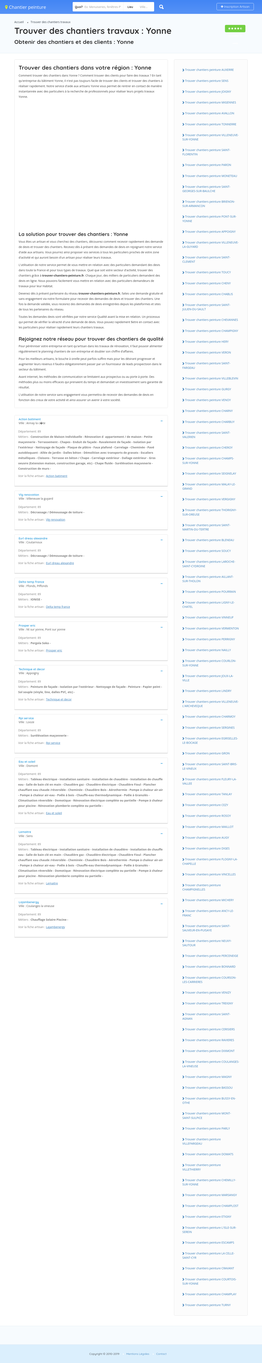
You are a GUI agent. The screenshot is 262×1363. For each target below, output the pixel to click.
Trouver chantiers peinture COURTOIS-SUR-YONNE (209, 1281)
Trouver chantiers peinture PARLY (207, 1128)
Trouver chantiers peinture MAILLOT (209, 827)
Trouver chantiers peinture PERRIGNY (210, 639)
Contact (161, 1354)
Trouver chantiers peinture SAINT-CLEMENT (206, 259)
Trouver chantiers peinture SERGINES (210, 727)
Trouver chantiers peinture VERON (208, 352)
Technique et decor (59, 699)
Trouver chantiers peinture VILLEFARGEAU (201, 1141)
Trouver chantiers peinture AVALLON (209, 113)
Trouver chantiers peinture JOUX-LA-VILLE (207, 678)
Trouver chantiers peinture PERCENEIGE (211, 956)
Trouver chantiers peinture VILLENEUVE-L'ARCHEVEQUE (210, 704)
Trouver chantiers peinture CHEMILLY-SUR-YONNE (209, 1182)
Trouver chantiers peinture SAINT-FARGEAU (206, 365)
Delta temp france (58, 607)
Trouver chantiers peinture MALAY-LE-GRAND (209, 486)
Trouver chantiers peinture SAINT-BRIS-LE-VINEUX (209, 766)
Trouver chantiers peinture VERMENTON (212, 628)
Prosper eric (54, 650)
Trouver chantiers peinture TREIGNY (209, 1003)
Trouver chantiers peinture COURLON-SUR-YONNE (209, 663)
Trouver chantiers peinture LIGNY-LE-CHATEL (208, 604)
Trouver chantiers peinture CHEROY (209, 447)
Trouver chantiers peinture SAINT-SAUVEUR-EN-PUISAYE (206, 928)
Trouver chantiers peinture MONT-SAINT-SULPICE (206, 1115)
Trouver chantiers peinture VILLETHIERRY (201, 1167)
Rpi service (53, 743)
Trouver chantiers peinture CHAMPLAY (210, 1294)
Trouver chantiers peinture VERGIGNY (210, 499)
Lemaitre (52, 883)
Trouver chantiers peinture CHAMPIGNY (211, 331)
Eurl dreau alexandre (60, 563)
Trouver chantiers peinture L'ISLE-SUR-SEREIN (209, 1230)
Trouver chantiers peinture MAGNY (208, 1077)
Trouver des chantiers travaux (51, 22)
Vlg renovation (55, 519)
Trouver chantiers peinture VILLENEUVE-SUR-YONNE (210, 137)
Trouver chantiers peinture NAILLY (208, 650)
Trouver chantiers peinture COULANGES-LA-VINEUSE (210, 1064)
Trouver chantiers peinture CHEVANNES (211, 320)
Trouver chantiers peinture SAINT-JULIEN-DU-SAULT (206, 307)
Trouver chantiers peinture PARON (208, 165)
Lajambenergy (55, 927)
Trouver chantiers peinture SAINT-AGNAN (206, 1016)
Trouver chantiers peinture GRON (207, 753)
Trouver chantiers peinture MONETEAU (211, 176)
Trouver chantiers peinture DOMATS (209, 1154)
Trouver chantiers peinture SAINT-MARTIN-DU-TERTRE (206, 527)
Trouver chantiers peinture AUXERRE (209, 70)
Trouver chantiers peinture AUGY (207, 837)
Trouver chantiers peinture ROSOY (208, 816)
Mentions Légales (137, 1354)
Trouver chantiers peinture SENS (206, 81)
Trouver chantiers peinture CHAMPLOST (211, 1206)
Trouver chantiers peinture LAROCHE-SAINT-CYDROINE (208, 564)
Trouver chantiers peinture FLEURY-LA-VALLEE (209, 781)
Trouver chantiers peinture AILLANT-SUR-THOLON (208, 579)
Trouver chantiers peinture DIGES (207, 848)
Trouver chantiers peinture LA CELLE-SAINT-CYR (208, 1255)
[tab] (91, 420)
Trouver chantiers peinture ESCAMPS (209, 1242)
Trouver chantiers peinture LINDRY (208, 691)
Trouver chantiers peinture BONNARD (210, 966)
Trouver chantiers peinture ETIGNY (208, 1216)
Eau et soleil (54, 813)
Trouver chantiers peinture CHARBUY (210, 422)
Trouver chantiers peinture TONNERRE (210, 124)
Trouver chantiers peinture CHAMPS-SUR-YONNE (208, 460)
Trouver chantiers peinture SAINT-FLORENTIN (206, 152)
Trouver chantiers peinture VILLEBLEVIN (211, 378)
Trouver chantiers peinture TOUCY (208, 272)
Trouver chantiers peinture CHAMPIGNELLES (201, 887)
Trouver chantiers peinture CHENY (208, 283)
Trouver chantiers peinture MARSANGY (211, 1195)
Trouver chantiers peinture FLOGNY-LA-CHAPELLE (210, 861)
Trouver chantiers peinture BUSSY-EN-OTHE (209, 1100)
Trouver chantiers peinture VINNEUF (209, 617)
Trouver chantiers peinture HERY (207, 342)
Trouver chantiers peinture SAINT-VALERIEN (206, 435)
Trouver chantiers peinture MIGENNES (210, 102)
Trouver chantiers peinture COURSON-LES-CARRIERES (209, 980)
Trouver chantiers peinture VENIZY (208, 992)
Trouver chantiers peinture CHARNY (209, 411)
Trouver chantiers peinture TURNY (208, 1305)
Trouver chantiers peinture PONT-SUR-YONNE (209, 219)
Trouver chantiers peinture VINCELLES (210, 874)
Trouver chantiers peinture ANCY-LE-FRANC (208, 913)
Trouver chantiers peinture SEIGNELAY (210, 473)
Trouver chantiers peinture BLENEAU (209, 540)
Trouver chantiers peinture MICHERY (209, 900)
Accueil (19, 22)
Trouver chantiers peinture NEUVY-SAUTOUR (207, 943)
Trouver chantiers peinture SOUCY (208, 551)
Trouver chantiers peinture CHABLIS (209, 294)
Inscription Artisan (235, 7)
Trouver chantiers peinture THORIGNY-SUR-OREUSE (209, 512)
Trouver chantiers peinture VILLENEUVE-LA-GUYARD (210, 244)
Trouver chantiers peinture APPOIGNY (210, 231)
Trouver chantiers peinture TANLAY (208, 794)
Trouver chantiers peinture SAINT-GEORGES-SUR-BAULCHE (206, 189)
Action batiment (56, 476)
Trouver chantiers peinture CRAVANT (209, 1268)
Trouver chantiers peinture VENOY (208, 400)
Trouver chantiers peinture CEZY (206, 805)
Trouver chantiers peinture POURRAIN (210, 592)
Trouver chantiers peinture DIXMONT (210, 1051)
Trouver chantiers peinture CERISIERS (210, 1029)
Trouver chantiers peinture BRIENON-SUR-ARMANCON (208, 204)
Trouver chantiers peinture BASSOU (209, 1088)
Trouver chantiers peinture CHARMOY (210, 716)
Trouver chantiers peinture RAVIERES (209, 1040)
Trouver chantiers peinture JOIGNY (208, 91)
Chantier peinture (25, 7)
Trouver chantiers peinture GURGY (208, 389)
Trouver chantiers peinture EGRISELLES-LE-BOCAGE (210, 740)
